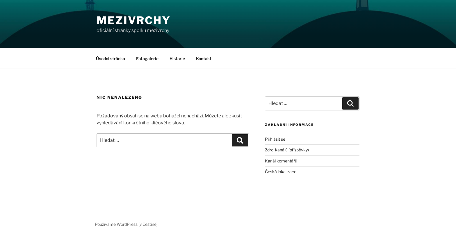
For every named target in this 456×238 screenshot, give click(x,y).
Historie (177, 58)
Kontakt (203, 58)
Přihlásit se (275, 139)
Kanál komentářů (281, 160)
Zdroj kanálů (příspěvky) (287, 149)
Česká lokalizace (280, 171)
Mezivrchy (134, 20)
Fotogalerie (147, 58)
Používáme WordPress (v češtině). (126, 224)
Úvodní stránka (110, 58)
